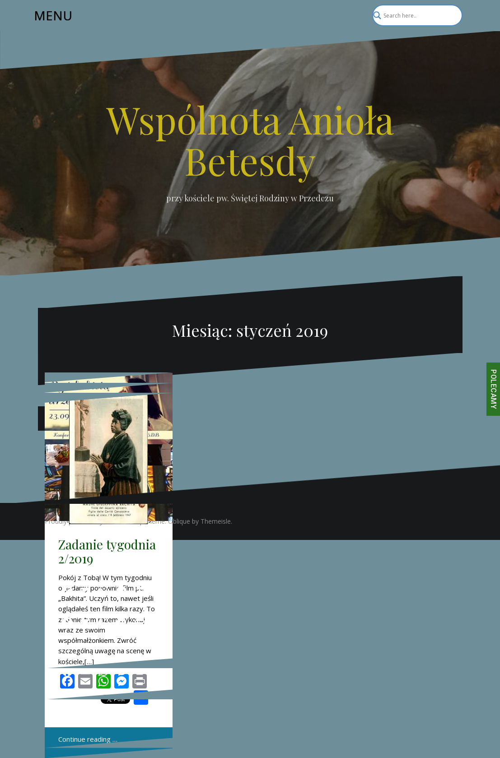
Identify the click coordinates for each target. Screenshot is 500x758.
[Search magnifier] (451, 15)
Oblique (179, 521)
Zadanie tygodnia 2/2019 (107, 551)
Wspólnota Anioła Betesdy (250, 139)
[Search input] (413, 15)
